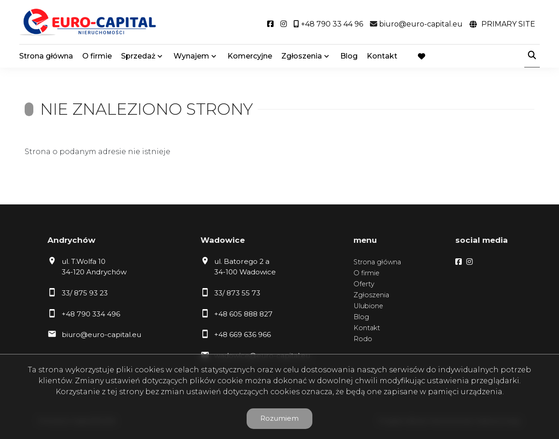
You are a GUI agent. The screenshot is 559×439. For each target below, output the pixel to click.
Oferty (363, 284)
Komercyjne (249, 56)
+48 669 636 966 (242, 334)
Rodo (362, 339)
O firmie (97, 56)
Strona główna (46, 56)
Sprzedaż (138, 56)
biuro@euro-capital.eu (101, 334)
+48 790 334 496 (91, 314)
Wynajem (191, 56)
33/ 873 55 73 (237, 293)
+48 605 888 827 (243, 314)
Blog (349, 56)
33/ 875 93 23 (85, 293)
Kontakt (382, 56)
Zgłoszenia (301, 56)
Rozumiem (279, 418)
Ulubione (368, 306)
